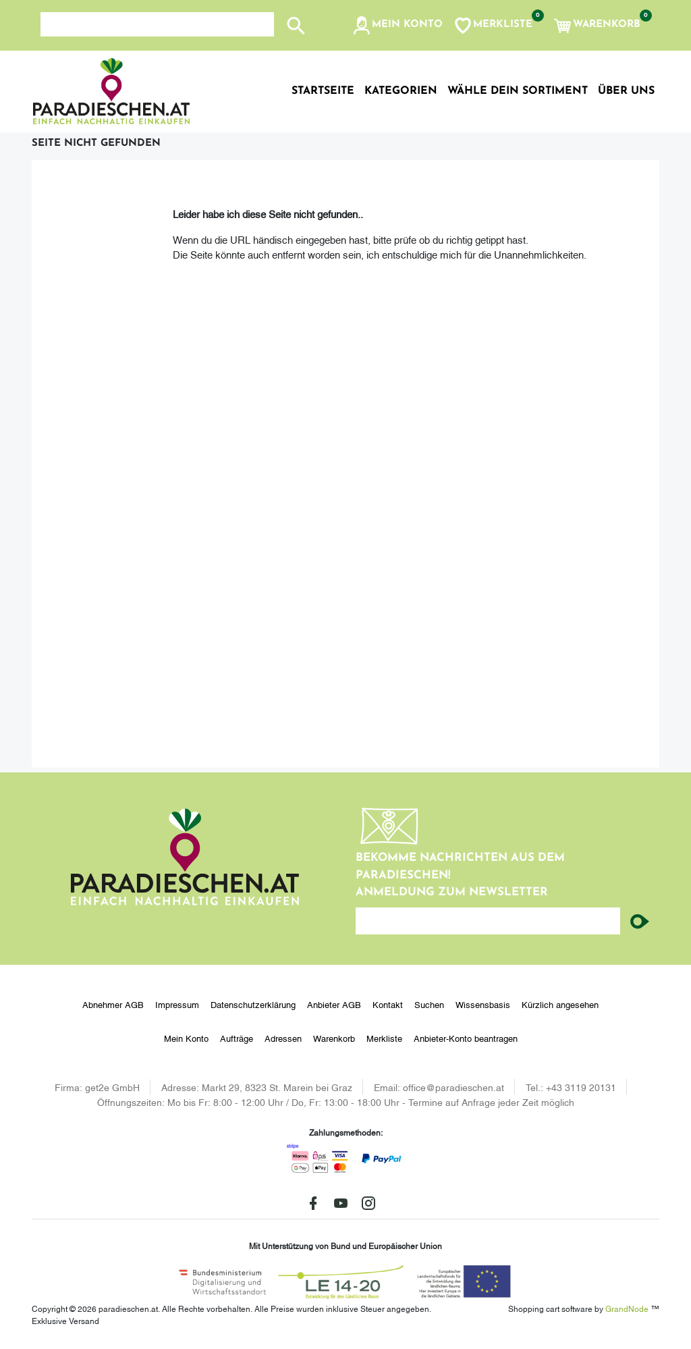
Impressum (177, 1004)
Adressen (283, 1038)
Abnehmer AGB (113, 1004)
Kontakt (387, 1004)
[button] (397, 25)
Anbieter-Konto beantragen (466, 1038)
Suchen (429, 1004)
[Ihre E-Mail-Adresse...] (488, 920)
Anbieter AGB (334, 1004)
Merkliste (384, 1038)
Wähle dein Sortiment (517, 91)
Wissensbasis (482, 1004)
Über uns (626, 91)
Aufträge (236, 1038)
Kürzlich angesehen (560, 1004)
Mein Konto (186, 1038)
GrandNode (626, 1308)
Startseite (323, 91)
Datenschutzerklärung (253, 1004)
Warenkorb (334, 1038)
